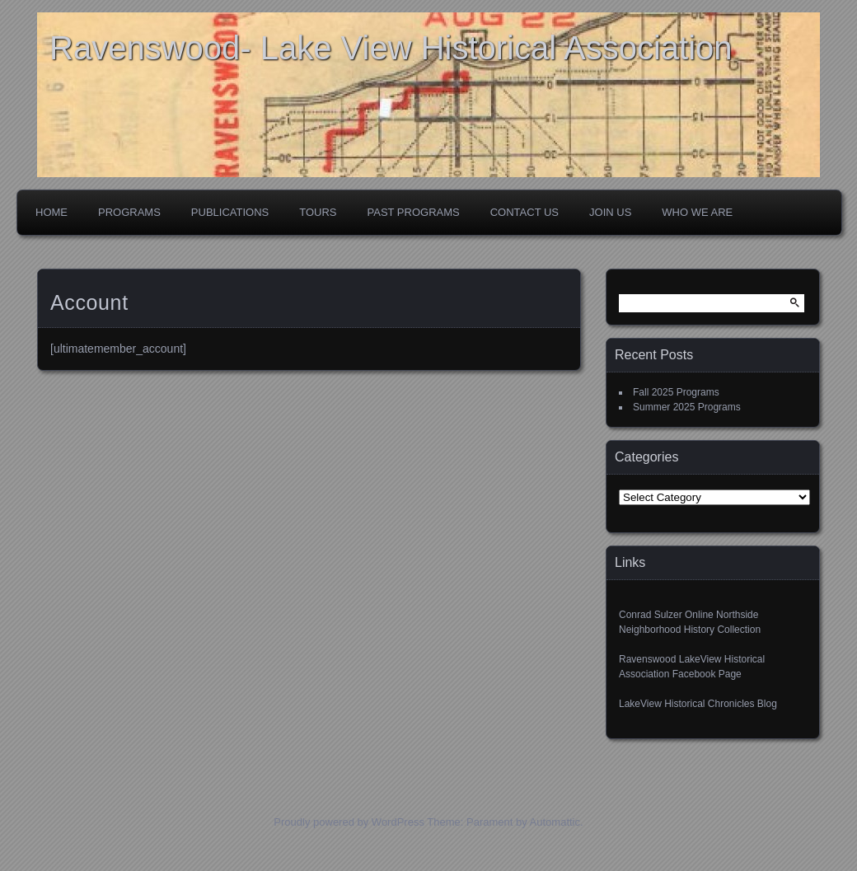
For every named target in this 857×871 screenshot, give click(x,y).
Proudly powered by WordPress (349, 822)
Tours (317, 212)
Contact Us (524, 212)
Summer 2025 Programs (687, 407)
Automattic (555, 822)
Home (51, 212)
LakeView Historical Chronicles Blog (698, 703)
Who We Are (697, 212)
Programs (129, 212)
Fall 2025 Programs (676, 392)
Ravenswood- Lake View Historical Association (391, 48)
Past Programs (414, 212)
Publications (230, 212)
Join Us (610, 212)
